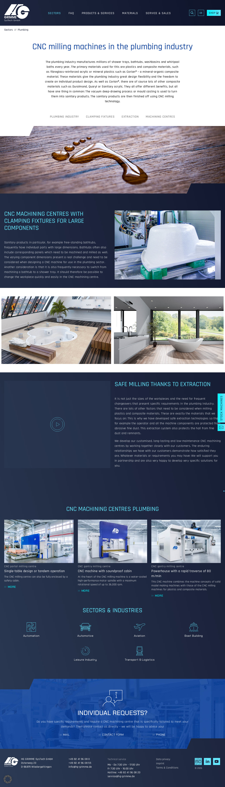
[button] (7, 779)
